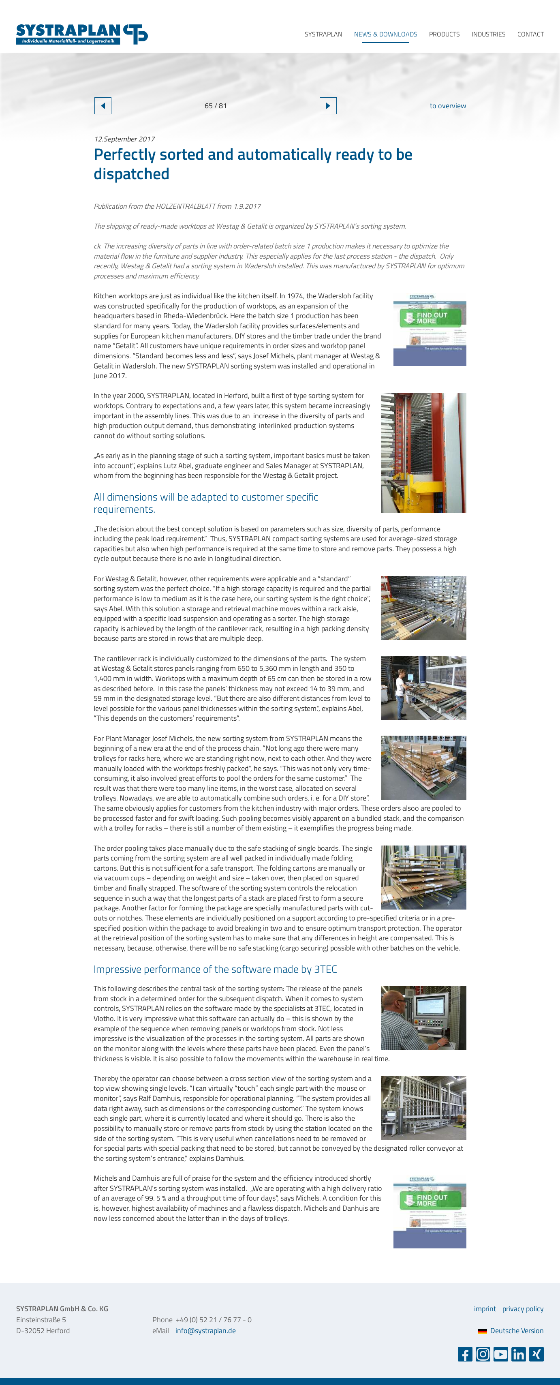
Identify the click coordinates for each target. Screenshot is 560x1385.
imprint (485, 1308)
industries (489, 34)
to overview (448, 105)
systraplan (323, 34)
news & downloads (385, 34)
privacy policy (523, 1308)
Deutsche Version (511, 1330)
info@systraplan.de (205, 1330)
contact (530, 34)
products (444, 34)
